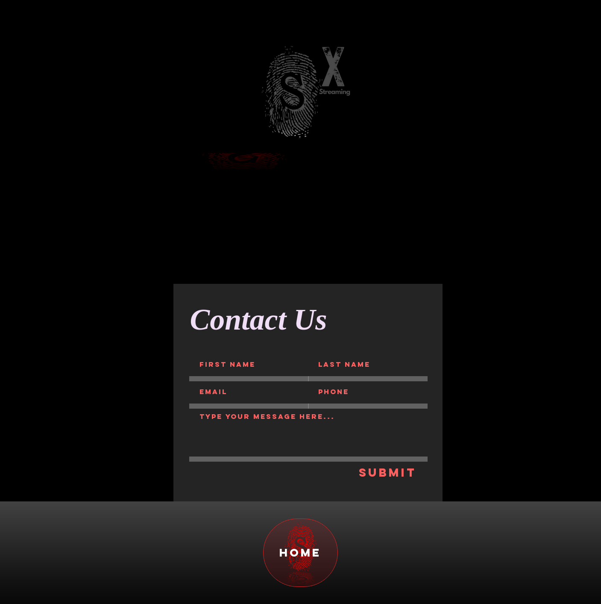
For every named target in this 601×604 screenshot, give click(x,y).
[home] (300, 553)
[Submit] (388, 473)
